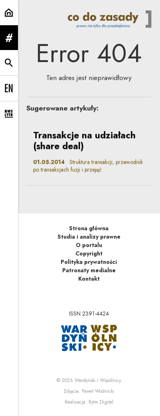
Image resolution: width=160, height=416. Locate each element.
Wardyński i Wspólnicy (98, 380)
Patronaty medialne (89, 270)
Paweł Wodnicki (98, 391)
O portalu (89, 245)
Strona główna (89, 228)
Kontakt (89, 279)
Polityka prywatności (89, 262)
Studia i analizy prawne (88, 237)
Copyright (89, 253)
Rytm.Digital (101, 402)
